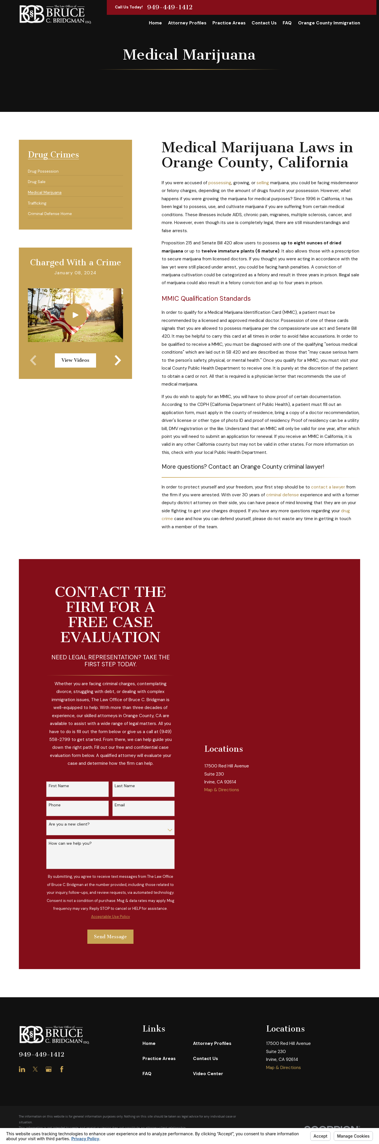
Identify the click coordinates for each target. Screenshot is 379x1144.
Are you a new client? (69, 824)
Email (120, 805)
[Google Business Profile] (49, 1069)
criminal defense (282, 495)
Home (149, 1043)
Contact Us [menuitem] (264, 23)
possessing (219, 183)
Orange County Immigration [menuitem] (329, 23)
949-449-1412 (170, 7)
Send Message (110, 936)
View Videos (75, 360)
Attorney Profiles (212, 1043)
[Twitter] (35, 1069)
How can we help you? (70, 843)
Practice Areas (159, 1058)
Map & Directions (221, 854)
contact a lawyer (328, 487)
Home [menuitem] (155, 23)
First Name (59, 785)
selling (263, 183)
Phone (55, 805)
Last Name (125, 785)
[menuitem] (43, 169)
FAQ (146, 1074)
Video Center (208, 1074)
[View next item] (118, 360)
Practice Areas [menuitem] (229, 23)
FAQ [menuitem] (287, 23)
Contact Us (205, 1058)
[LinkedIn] (22, 1069)
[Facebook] (62, 1069)
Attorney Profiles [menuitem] (187, 23)
